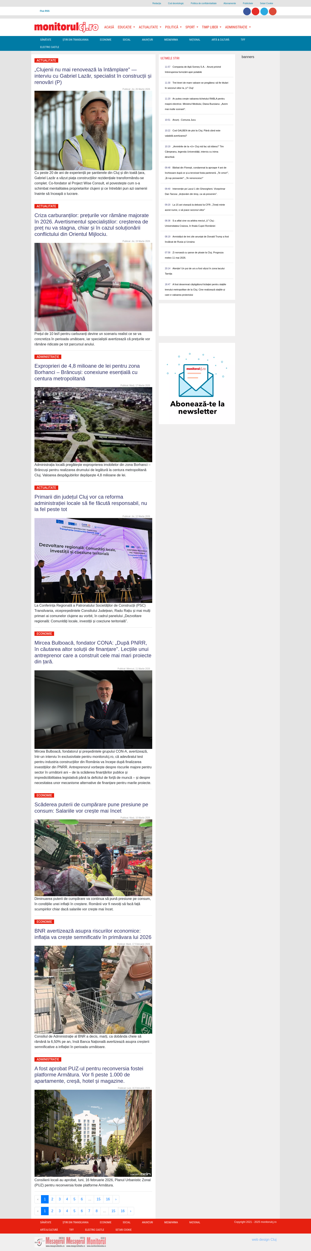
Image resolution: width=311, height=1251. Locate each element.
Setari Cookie (266, 3)
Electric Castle (49, 47)
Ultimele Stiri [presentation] (170, 58)
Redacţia (156, 3)
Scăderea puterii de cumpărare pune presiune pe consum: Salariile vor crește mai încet (91, 807)
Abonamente (230, 3)
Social (127, 39)
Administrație (48, 357)
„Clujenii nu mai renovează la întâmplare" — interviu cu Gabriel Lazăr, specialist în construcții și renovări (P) (92, 76)
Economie (105, 39)
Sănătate (45, 39)
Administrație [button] (236, 27)
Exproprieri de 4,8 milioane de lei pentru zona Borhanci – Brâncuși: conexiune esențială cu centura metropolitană (87, 372)
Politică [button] (172, 27)
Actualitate (46, 60)
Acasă (109, 27)
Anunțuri (147, 39)
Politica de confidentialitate (204, 3)
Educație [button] (125, 27)
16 (108, 1199)
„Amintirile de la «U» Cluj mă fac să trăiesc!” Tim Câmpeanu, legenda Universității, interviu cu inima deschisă (194, 151)
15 (99, 1199)
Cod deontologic (176, 3)
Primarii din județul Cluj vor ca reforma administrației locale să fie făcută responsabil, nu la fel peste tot (90, 503)
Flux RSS (45, 11)
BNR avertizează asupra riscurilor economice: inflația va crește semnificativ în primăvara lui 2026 (92, 934)
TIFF (243, 39)
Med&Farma (171, 39)
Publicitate (248, 3)
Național (194, 39)
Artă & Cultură (220, 39)
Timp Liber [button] (210, 27)
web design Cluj (264, 1239)
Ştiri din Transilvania (76, 39)
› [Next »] (115, 1199)
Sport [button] (190, 27)
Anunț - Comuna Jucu (184, 119)
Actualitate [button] (149, 27)
